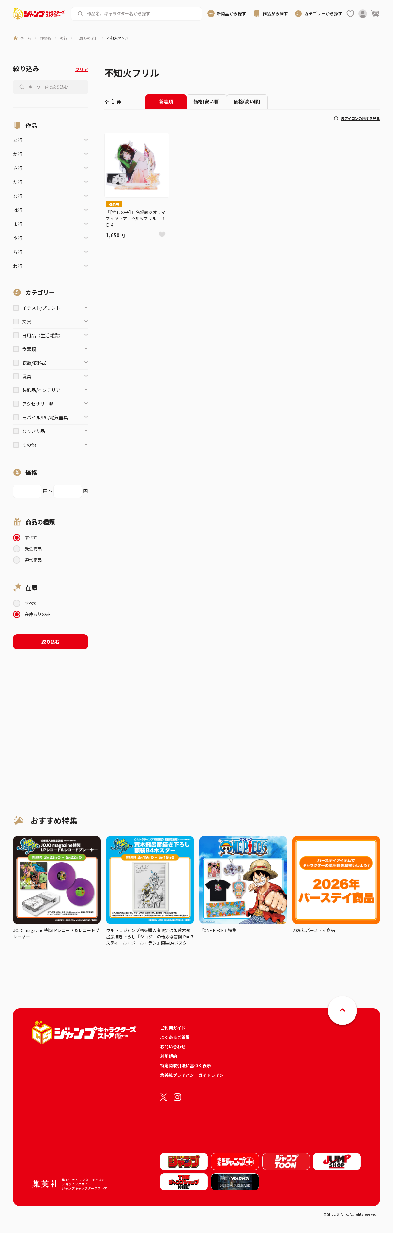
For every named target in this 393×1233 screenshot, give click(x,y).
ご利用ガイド (173, 1028)
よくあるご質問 (175, 1037)
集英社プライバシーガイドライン (192, 1075)
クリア (81, 69)
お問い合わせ (173, 1047)
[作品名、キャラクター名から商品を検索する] (141, 13)
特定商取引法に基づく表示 (185, 1065)
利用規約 (168, 1056)
